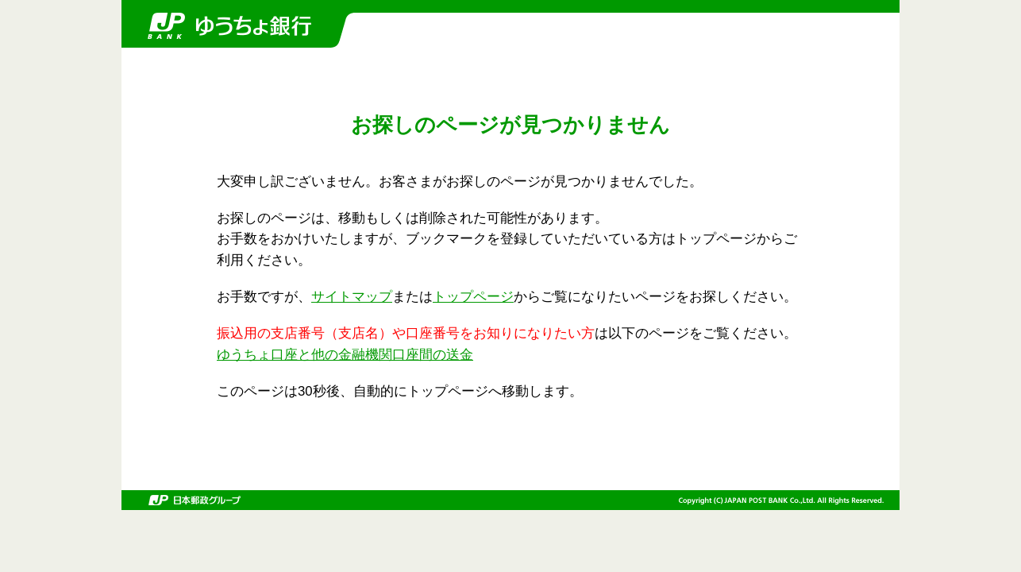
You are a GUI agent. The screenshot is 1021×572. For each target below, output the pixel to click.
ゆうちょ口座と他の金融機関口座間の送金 (345, 354)
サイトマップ (351, 296)
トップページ (473, 296)
